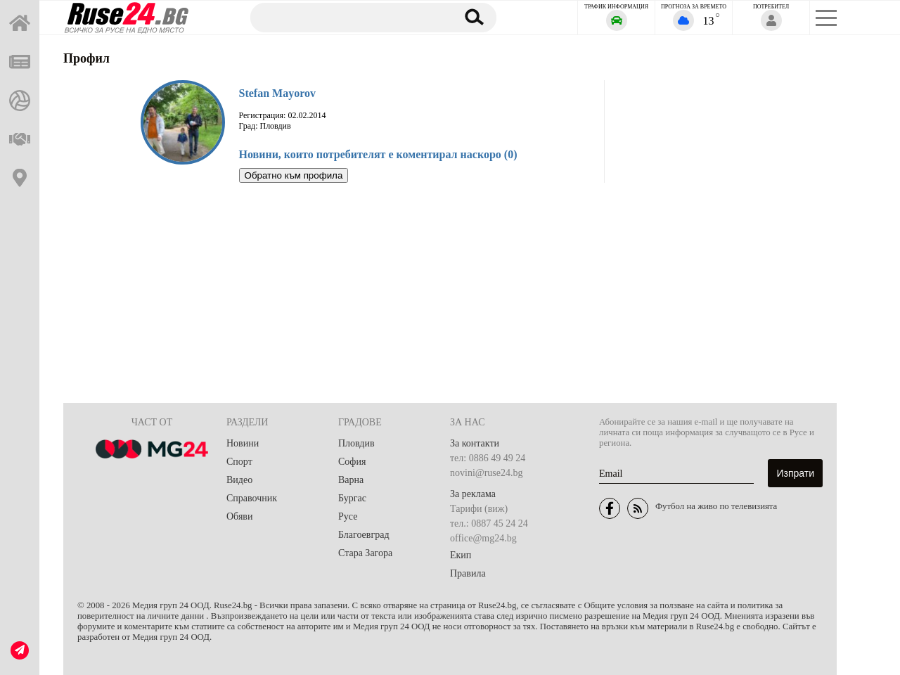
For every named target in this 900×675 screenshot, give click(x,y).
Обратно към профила (294, 175)
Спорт (239, 461)
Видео (239, 480)
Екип (460, 555)
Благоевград (364, 534)
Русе (347, 516)
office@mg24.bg (483, 538)
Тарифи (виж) (479, 508)
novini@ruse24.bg (486, 473)
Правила (468, 573)
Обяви (239, 516)
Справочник (251, 498)
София (352, 461)
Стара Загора (365, 553)
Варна (351, 480)
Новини (242, 443)
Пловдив (356, 443)
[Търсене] (347, 17)
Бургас (352, 498)
